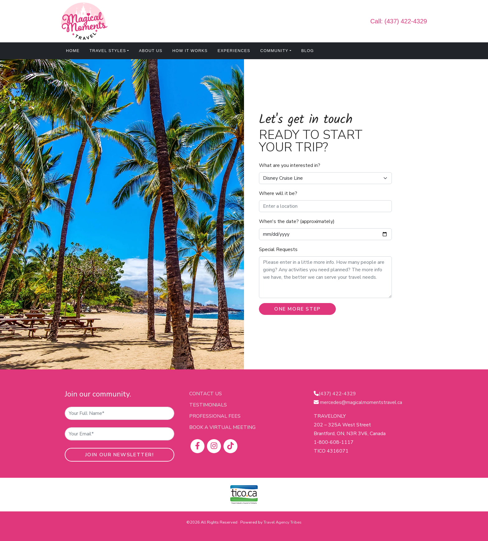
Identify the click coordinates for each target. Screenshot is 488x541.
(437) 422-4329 (337, 393)
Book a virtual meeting (222, 427)
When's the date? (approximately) (297, 221)
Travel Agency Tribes (283, 522)
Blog (307, 50)
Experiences (234, 50)
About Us (150, 50)
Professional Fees (215, 416)
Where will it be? (278, 193)
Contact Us (205, 393)
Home (73, 50)
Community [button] (274, 50)
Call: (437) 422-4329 (398, 21)
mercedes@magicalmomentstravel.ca (361, 402)
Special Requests (278, 249)
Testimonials (208, 404)
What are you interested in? (289, 165)
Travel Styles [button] (108, 50)
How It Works (190, 50)
